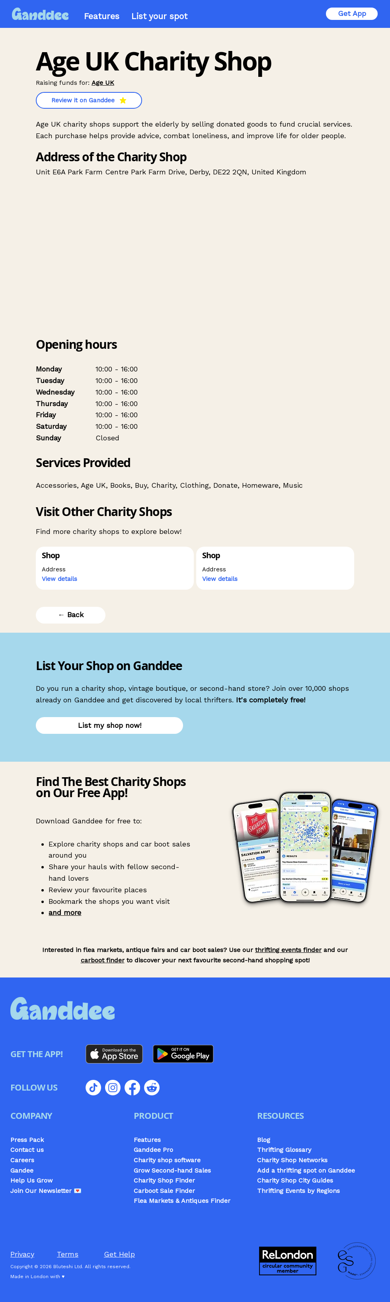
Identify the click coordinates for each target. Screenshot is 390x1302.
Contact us (27, 1149)
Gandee (21, 1170)
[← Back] (70, 615)
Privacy (22, 1254)
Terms (67, 1254)
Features (147, 1140)
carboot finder (103, 960)
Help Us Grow (31, 1180)
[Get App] (352, 14)
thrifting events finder (288, 950)
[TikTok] (93, 1087)
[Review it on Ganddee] (89, 100)
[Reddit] (152, 1087)
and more (65, 912)
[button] (63, 579)
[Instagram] (113, 1087)
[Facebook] (132, 1087)
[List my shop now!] (109, 725)
